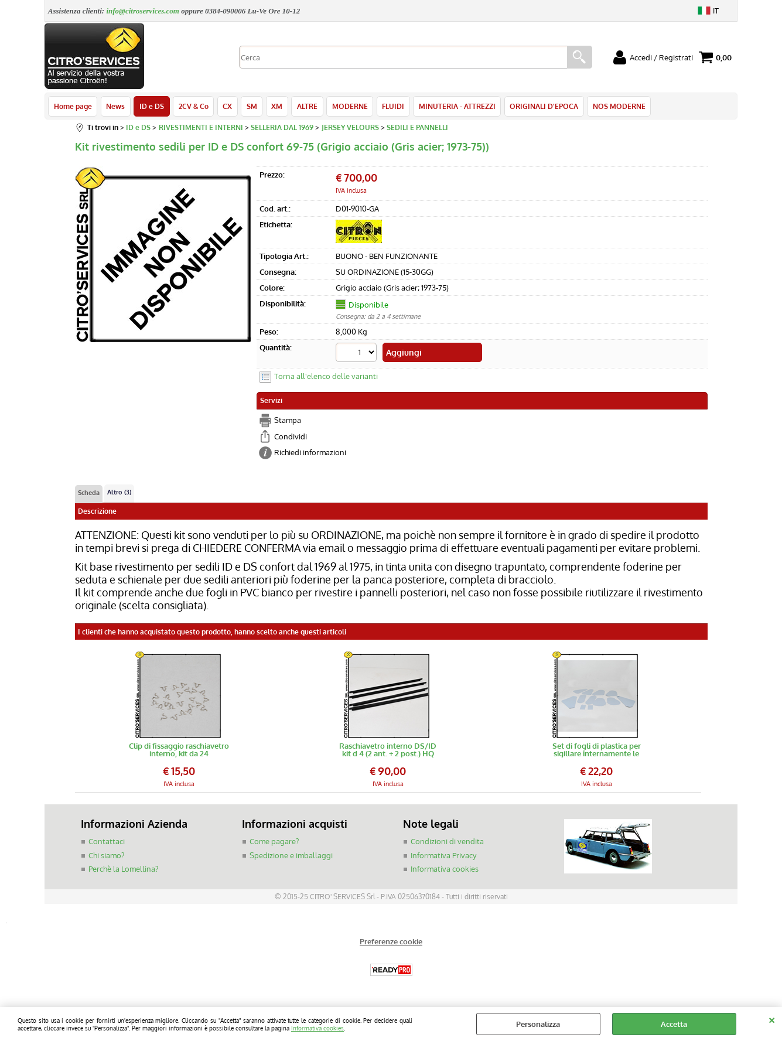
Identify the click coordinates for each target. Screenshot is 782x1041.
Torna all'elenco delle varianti (326, 377)
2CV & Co (192, 106)
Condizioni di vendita (447, 842)
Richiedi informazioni (310, 453)
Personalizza (538, 1024)
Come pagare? (274, 842)
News (115, 106)
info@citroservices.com (142, 10)
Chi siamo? (106, 856)
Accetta (674, 1024)
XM (275, 106)
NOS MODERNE (615, 106)
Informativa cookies (317, 1028)
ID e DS (151, 106)
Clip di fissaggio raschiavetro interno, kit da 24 (179, 751)
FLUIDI (390, 106)
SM (250, 106)
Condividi (290, 437)
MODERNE (347, 106)
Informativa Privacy (443, 856)
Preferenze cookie (391, 942)
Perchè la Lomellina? (123, 870)
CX (226, 106)
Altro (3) (119, 493)
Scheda (89, 493)
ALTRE (305, 106)
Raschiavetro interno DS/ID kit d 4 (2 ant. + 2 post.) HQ (387, 751)
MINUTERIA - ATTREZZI (453, 106)
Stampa (287, 421)
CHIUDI (771, 1019)
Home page (73, 106)
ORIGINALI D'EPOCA (540, 106)
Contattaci (106, 842)
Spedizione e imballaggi (291, 856)
